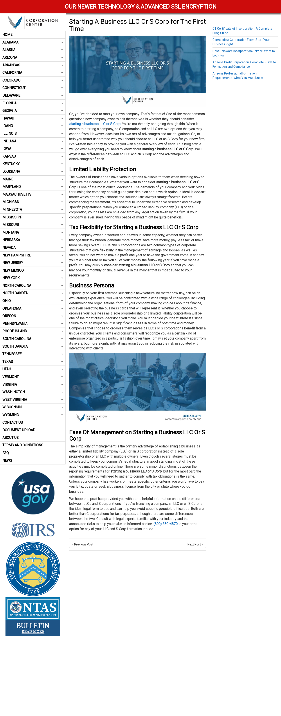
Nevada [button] (32, 247)
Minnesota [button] (32, 209)
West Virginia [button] (32, 400)
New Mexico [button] (32, 270)
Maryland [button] (32, 187)
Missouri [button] (32, 225)
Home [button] (7, 35)
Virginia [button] (32, 384)
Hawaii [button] (32, 118)
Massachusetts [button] (32, 194)
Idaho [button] (32, 126)
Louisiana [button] (32, 171)
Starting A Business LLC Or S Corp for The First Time (137, 25)
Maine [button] (32, 179)
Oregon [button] (32, 316)
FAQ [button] (5, 453)
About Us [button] (10, 438)
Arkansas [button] (32, 65)
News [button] (7, 460)
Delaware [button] (32, 95)
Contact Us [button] (12, 422)
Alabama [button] (32, 42)
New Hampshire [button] (32, 255)
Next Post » (195, 544)
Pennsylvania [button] (32, 324)
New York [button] (32, 278)
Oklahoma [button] (32, 308)
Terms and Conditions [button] (22, 445)
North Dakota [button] (32, 293)
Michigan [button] (32, 202)
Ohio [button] (32, 301)
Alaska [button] (32, 50)
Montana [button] (32, 232)
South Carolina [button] (32, 339)
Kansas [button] (32, 156)
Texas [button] (32, 362)
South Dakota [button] (32, 346)
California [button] (32, 73)
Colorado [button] (32, 80)
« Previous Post (82, 544)
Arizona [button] (32, 57)
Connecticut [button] (32, 88)
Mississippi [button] (32, 217)
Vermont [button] (32, 377)
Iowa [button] (32, 149)
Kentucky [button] (32, 164)
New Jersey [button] (32, 263)
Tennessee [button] (32, 354)
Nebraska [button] (32, 240)
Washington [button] (32, 392)
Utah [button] (32, 369)
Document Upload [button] (18, 430)
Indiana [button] (32, 141)
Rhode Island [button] (32, 331)
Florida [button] (32, 103)
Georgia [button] (32, 111)
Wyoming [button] (32, 415)
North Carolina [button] (32, 285)
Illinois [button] (32, 133)
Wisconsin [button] (32, 407)
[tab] (32, 34)
